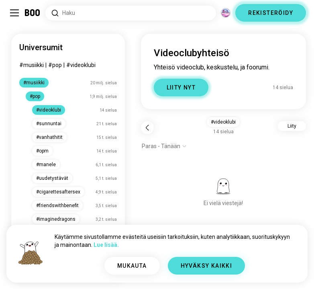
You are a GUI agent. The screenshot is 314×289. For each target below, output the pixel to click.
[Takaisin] (147, 127)
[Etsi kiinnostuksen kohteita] (130, 13)
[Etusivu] (33, 12)
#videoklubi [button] (223, 122)
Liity (291, 126)
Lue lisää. (106, 245)
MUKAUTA (132, 266)
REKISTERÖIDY (270, 13)
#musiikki (31, 65)
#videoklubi (81, 65)
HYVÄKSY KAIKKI (206, 266)
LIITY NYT (181, 87)
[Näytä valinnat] (164, 146)
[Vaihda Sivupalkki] (14, 12)
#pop (55, 65)
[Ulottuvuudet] (225, 13)
